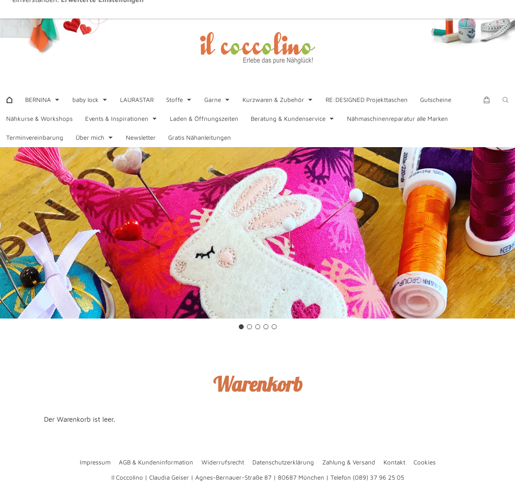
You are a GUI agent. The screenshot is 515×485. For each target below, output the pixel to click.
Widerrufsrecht (222, 462)
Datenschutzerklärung (283, 462)
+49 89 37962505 (192, 10)
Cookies (424, 462)
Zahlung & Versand (348, 462)
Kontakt (394, 462)
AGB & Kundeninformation (156, 462)
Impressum (95, 462)
